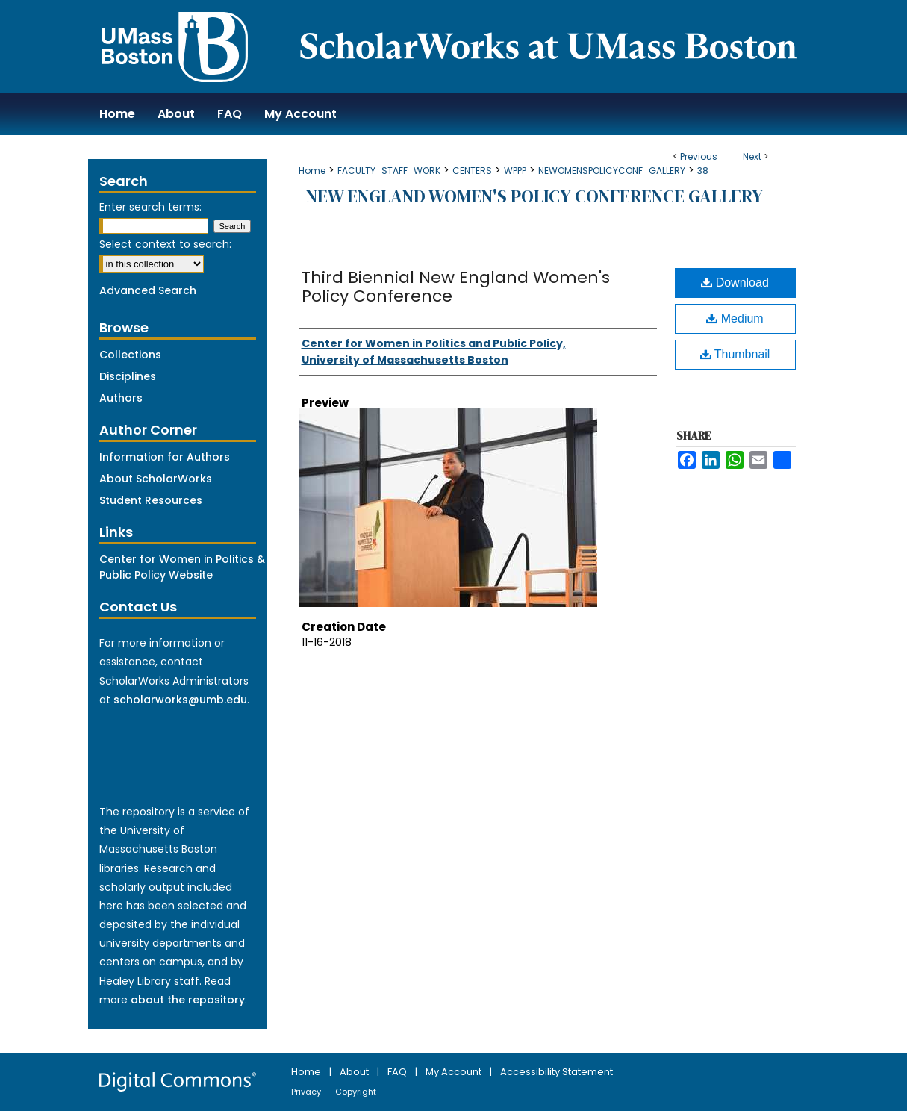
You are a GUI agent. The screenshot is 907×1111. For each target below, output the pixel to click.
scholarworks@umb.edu (180, 699)
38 (702, 170)
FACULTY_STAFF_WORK (388, 170)
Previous (698, 156)
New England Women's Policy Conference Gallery (534, 196)
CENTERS (472, 170)
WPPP (515, 170)
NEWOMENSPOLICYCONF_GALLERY (611, 170)
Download (735, 282)
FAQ (398, 1072)
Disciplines (127, 376)
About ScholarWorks (155, 478)
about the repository (188, 999)
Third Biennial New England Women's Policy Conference (456, 287)
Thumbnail (735, 354)
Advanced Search (147, 290)
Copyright (355, 1092)
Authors (121, 397)
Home (312, 170)
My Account (455, 1072)
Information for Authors (164, 456)
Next (752, 156)
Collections (130, 354)
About (355, 1072)
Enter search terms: (150, 206)
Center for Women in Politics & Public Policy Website (182, 567)
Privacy (307, 1092)
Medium (734, 318)
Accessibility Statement (556, 1072)
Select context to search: (165, 244)
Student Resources (150, 500)
